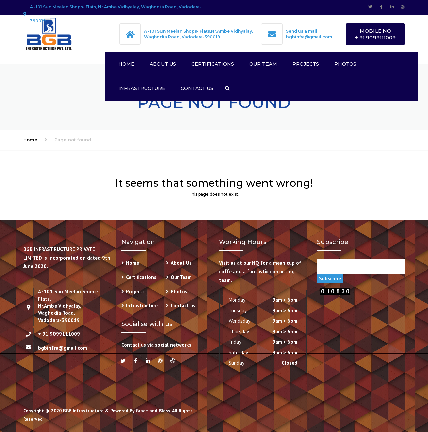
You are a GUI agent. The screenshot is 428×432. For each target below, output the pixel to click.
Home (126, 64)
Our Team (263, 64)
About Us (163, 64)
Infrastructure (141, 88)
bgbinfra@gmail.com (309, 36)
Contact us (197, 88)
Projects (305, 64)
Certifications (212, 64)
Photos (345, 64)
